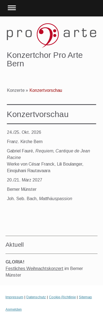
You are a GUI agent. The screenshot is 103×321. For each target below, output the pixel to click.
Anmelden (13, 309)
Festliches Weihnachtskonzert (34, 268)
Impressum (14, 297)
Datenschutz (36, 297)
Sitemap (85, 297)
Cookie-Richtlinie (62, 297)
